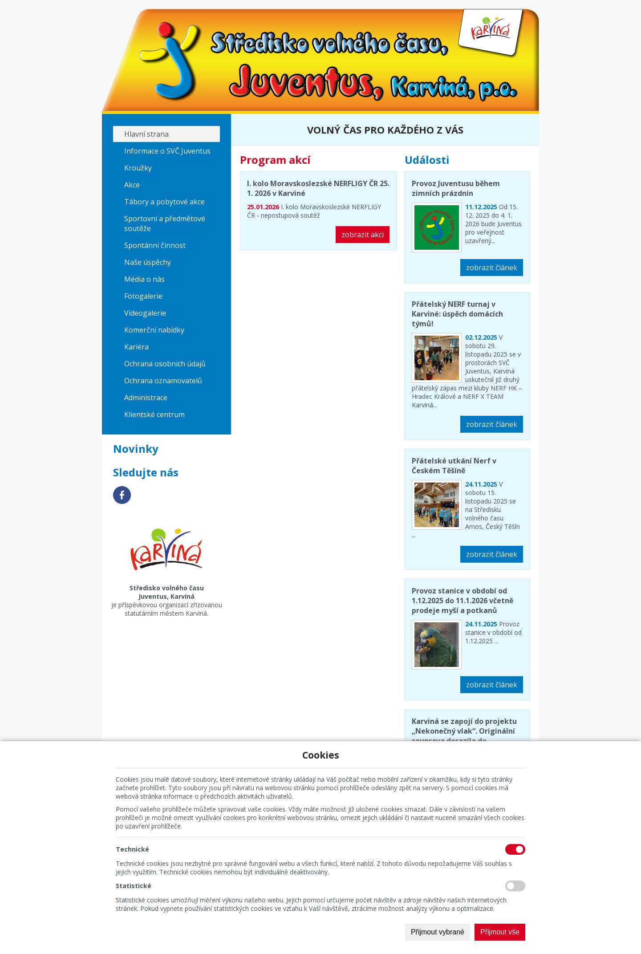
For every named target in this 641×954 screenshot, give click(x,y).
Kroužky (138, 168)
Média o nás (144, 279)
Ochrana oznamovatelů (163, 381)
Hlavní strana (146, 134)
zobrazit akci (362, 235)
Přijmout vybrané (437, 932)
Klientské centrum (154, 414)
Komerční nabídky (154, 330)
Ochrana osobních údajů (165, 364)
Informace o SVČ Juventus (167, 151)
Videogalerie (145, 313)
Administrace (145, 397)
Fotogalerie (143, 296)
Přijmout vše (499, 932)
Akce (132, 185)
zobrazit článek (491, 267)
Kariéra (136, 347)
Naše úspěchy (147, 262)
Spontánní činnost (155, 245)
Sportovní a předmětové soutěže (164, 223)
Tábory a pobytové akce (164, 202)
